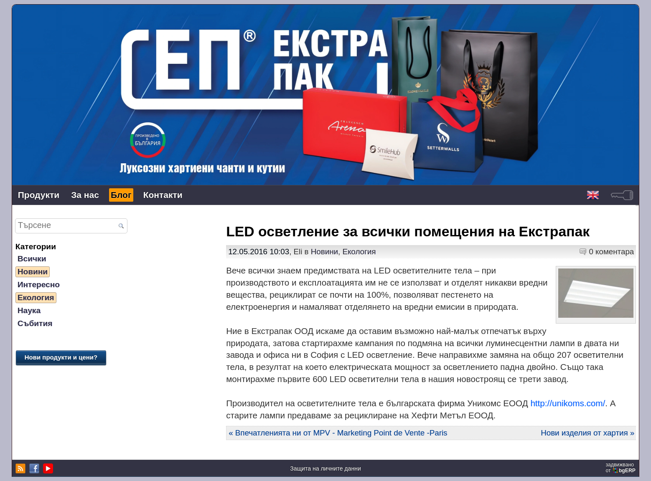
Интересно (39, 284)
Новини (33, 271)
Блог (121, 195)
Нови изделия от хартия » (587, 432)
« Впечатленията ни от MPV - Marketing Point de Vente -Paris (338, 432)
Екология (36, 297)
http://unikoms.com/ (567, 403)
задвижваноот (621, 467)
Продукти (38, 195)
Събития (35, 323)
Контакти (163, 195)
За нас (85, 195)
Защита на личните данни (325, 468)
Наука (29, 310)
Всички (32, 258)
